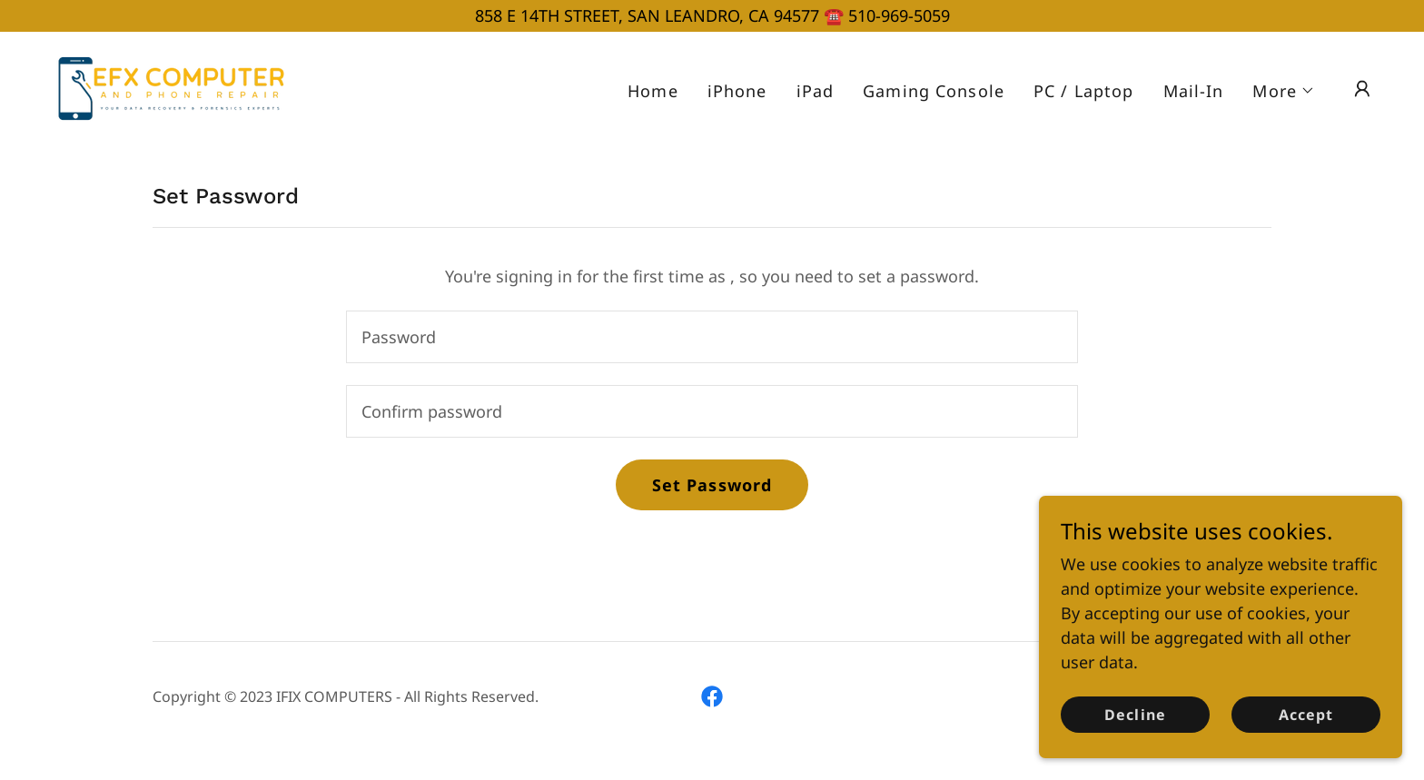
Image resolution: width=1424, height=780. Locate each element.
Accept (1306, 740)
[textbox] (711, 337)
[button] (1283, 91)
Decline (1134, 740)
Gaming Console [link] (933, 91)
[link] (165, 86)
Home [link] (653, 91)
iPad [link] (815, 91)
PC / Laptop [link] (1083, 91)
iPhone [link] (737, 91)
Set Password (712, 485)
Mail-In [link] (1193, 91)
